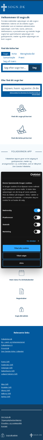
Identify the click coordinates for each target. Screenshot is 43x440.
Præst (21, 57)
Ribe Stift (4, 384)
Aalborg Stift (6, 393)
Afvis (21, 263)
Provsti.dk (5, 348)
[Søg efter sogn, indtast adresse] (21, 88)
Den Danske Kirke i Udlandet (12, 351)
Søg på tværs (9, 61)
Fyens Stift (5, 361)
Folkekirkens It (6, 345)
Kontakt (4, 426)
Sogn (5, 53)
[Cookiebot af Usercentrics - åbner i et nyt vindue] (30, 174)
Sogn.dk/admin (12, 435)
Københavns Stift (8, 371)
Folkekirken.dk (6, 339)
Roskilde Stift (6, 387)
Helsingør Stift (6, 368)
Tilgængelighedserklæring (11, 420)
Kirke (14, 53)
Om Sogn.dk (6, 417)
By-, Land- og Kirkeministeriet (13, 342)
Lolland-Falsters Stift (9, 374)
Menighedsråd (27, 53)
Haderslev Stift (7, 365)
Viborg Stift (5, 390)
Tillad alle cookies (21, 248)
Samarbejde (9, 57)
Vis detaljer (31, 241)
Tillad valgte (21, 256)
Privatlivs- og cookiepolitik (11, 423)
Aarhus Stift (5, 396)
